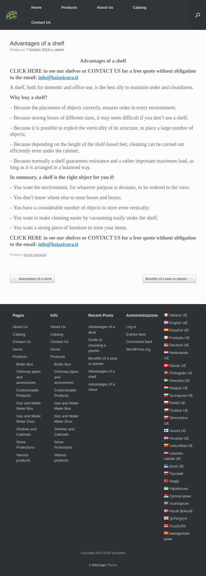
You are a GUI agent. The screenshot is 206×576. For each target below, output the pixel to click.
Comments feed (139, 342)
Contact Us (41, 22)
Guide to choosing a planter (97, 345)
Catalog (140, 7)
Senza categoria (35, 254)
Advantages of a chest (32, 278)
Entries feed (136, 334)
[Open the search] (197, 15)
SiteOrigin (99, 565)
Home (36, 7)
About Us (105, 7)
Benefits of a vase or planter (169, 278)
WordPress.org (138, 349)
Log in (131, 327)
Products (69, 7)
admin (59, 50)
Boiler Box (24, 364)
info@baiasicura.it (58, 77)
